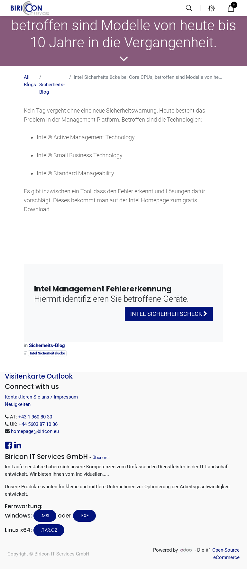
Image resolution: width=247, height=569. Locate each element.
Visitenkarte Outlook (39, 376)
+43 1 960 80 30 (35, 417)
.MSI (45, 515)
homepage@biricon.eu (35, 431)
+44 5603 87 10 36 (38, 424)
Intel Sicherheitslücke (47, 353)
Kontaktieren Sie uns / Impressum (41, 397)
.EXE (84, 515)
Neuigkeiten (18, 404)
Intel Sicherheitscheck (168, 314)
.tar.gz (49, 530)
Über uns (101, 457)
